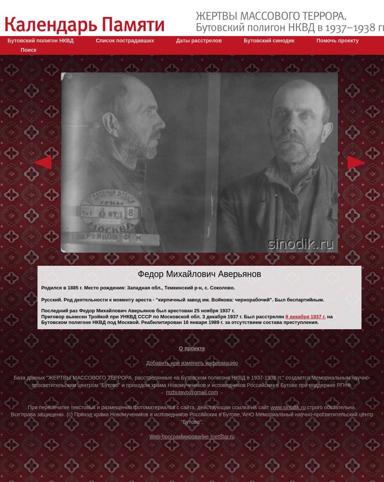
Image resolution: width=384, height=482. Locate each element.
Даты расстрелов (199, 41)
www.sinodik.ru (288, 407)
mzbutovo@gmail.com (192, 392)
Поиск (28, 50)
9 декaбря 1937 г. (305, 316)
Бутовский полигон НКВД (41, 41)
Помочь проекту (337, 41)
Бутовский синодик (269, 41)
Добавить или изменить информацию (192, 363)
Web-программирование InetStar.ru (192, 437)
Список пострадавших (125, 41)
